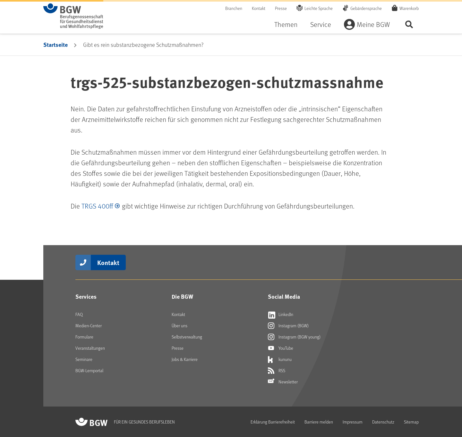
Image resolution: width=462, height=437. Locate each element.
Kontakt (258, 8)
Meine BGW (373, 24)
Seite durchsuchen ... (409, 24)
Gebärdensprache (366, 8)
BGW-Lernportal (89, 370)
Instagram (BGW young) (294, 337)
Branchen (233, 8)
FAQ (79, 314)
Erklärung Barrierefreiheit (273, 422)
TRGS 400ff (97, 205)
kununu (280, 359)
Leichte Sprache (318, 8)
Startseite (55, 44)
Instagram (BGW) (288, 325)
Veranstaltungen (90, 348)
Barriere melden (318, 422)
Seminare (83, 359)
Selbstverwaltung (187, 337)
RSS (276, 370)
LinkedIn (280, 314)
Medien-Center (88, 325)
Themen (285, 24)
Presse (281, 8)
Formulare (84, 337)
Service (320, 24)
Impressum (353, 422)
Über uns (179, 325)
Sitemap (411, 422)
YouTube (280, 348)
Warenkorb (409, 8)
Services (86, 296)
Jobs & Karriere (185, 359)
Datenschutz (383, 422)
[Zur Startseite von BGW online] (73, 16)
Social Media (284, 296)
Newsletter (283, 382)
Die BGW (182, 296)
